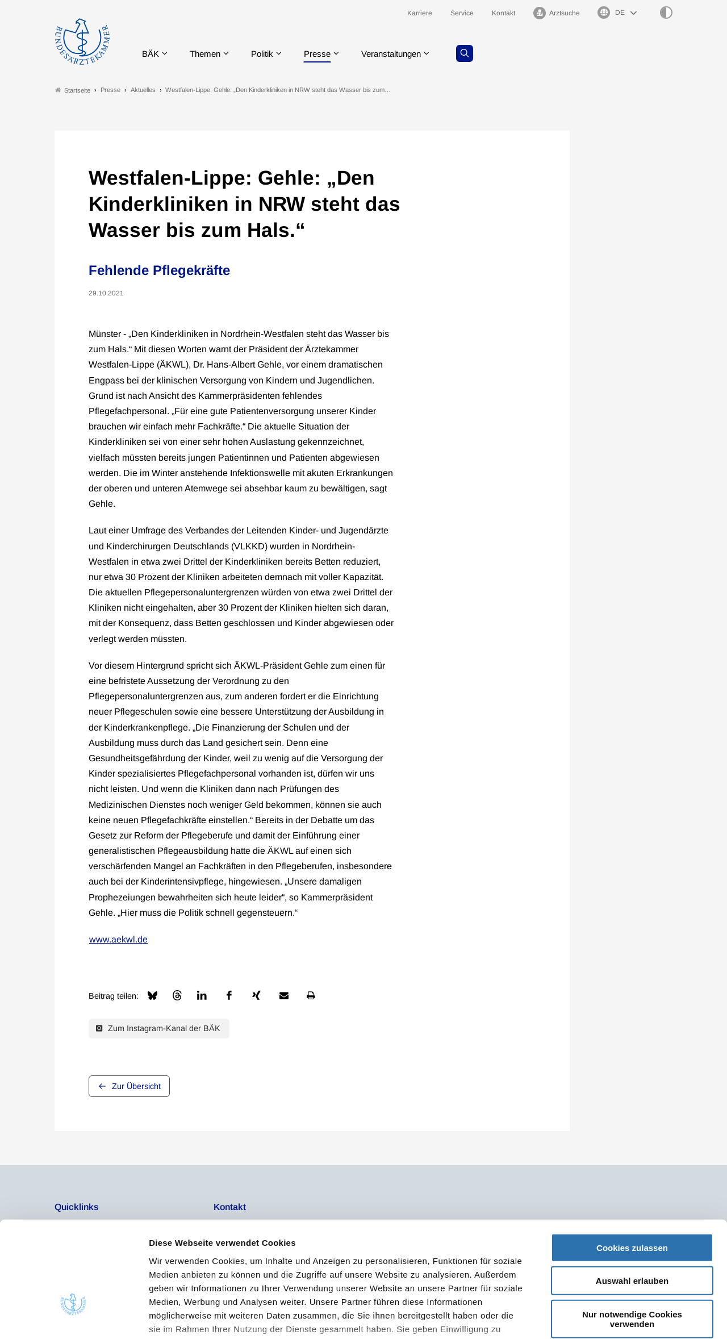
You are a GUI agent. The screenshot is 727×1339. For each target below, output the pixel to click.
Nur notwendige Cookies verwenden (632, 1235)
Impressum (173, 1272)
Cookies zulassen (632, 1164)
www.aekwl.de (118, 939)
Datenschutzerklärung (453, 1258)
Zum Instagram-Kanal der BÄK (158, 1028)
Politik (267, 54)
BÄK (150, 54)
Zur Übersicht (136, 1086)
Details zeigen (604, 1316)
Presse (325, 54)
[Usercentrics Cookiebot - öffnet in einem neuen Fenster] (73, 1316)
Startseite (72, 90)
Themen (207, 54)
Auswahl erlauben (632, 1197)
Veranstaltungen (403, 54)
